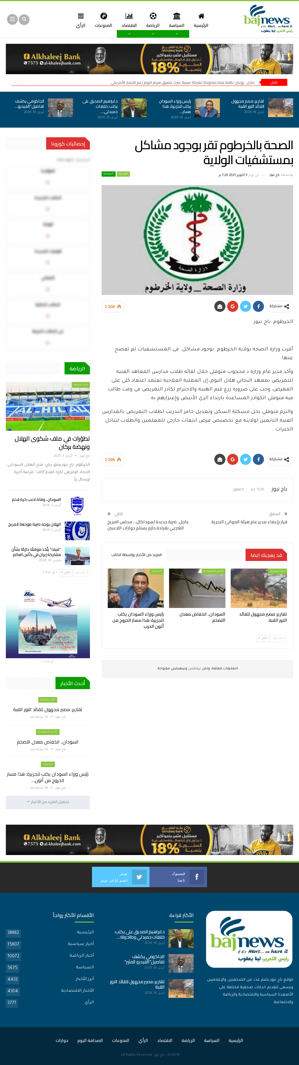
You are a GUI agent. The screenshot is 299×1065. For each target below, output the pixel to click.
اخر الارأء (157, 571)
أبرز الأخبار (85, 979)
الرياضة (153, 20)
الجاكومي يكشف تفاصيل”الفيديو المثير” (144, 959)
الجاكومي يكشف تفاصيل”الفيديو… (29, 103)
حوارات (62, 1040)
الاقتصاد (129, 20)
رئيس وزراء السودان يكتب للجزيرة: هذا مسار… (175, 106)
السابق (278, 638)
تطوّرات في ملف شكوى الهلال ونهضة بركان (52, 442)
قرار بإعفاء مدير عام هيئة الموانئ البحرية (249, 521)
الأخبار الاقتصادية (213, 571)
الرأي (78, 20)
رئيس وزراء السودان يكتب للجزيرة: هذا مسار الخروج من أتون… (47, 777)
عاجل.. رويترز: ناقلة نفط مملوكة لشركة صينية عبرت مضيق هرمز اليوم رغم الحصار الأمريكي (182, 82)
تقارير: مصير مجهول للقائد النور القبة (247, 103)
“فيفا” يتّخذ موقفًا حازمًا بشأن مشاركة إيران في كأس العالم (36, 551)
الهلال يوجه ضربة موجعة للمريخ (34, 524)
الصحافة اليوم (90, 1040)
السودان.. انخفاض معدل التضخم (48, 741)
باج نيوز (159, 1055)
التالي (262, 638)
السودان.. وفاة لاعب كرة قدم (36, 499)
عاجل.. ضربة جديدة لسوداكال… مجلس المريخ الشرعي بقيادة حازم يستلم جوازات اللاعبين (148, 524)
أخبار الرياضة (81, 384)
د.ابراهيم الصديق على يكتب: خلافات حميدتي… (100, 106)
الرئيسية (203, 20)
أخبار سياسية (277, 571)
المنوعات (102, 20)
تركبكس (194, 669)
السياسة (178, 20)
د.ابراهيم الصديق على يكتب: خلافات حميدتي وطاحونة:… (139, 934)
